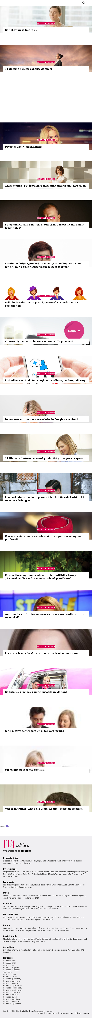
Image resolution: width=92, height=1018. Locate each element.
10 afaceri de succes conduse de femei (28, 68)
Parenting (77, 939)
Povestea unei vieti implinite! (23, 146)
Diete (5, 917)
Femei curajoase (32, 941)
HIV (40, 908)
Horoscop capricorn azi (12, 985)
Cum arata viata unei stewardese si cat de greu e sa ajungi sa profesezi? (43, 537)
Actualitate (8, 947)
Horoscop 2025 (9, 963)
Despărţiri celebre (59, 950)
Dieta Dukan (20, 917)
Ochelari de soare (19, 898)
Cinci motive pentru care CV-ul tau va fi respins (34, 730)
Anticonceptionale (69, 906)
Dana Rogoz (83, 872)
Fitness (11, 917)
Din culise (7, 950)
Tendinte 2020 (33, 898)
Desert (6, 930)
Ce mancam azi (63, 930)
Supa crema (75, 928)
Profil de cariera (46, 23)
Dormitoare (55, 939)
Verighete (7, 898)
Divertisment (9, 869)
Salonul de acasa (26, 887)
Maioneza (13, 930)
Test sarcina (82, 906)
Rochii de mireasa (29, 895)
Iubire (45, 861)
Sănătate (7, 903)
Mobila (38, 939)
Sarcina (6, 906)
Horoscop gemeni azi (11, 979)
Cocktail (66, 928)
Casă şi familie (10, 936)
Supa (44, 928)
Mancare (6, 928)
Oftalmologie (18, 908)
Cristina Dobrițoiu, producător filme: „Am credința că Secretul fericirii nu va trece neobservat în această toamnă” (43, 265)
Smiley (13, 874)
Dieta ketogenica (34, 919)
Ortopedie (47, 908)
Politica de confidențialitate (47, 1013)
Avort (26, 908)
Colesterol (57, 906)
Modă (6, 892)
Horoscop (8, 957)
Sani (43, 885)
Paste (13, 928)
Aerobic (51, 917)
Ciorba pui (41, 930)
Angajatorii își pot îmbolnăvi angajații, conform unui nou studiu (45, 185)
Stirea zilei (23, 950)
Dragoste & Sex (10, 858)
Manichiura (50, 885)
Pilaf (20, 930)
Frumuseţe (8, 882)
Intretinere (42, 917)
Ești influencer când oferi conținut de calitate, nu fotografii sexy (45, 380)
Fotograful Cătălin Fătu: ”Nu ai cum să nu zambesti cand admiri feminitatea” (44, 226)
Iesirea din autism (44, 950)
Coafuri (30, 885)
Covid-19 (80, 950)
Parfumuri (22, 885)
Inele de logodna (78, 895)
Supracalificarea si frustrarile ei (25, 769)
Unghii (15, 885)
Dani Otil (6, 874)
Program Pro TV (78, 874)
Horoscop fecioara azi (12, 981)
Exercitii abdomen (62, 917)
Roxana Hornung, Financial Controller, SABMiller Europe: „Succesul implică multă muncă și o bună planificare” (41, 576)
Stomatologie (46, 906)
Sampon (58, 885)
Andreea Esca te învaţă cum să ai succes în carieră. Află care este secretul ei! (45, 615)
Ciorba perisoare (29, 930)
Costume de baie (44, 895)
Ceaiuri (13, 906)
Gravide (21, 941)
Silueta (24, 919)
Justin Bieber (42, 874)
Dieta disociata (14, 919)
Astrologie (7, 972)
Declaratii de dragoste (22, 863)
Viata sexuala (25, 861)
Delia (25, 874)
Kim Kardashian (36, 872)
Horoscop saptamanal (12, 1003)
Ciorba (19, 928)
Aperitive (84, 928)
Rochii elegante (65, 895)
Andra (19, 874)
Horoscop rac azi (10, 976)
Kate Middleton (23, 872)
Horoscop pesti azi (10, 994)
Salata (33, 928)
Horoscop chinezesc (11, 970)
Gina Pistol (32, 874)
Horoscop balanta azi (11, 999)
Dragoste (7, 861)
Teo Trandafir (60, 872)
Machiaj (37, 885)
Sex (58, 861)
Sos (29, 928)
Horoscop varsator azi (12, 992)
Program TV (66, 874)
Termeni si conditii (66, 1013)
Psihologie (26, 906)
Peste (24, 928)
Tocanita (58, 928)
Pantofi (55, 895)
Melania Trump (54, 874)
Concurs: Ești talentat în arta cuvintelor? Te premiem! (39, 341)
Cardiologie (7, 908)
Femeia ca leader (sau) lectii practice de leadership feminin (42, 653)
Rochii (9, 885)
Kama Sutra (65, 861)
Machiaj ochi (80, 885)
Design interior (66, 939)
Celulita (71, 885)
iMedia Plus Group (26, 1011)
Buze (65, 885)
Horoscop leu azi (10, 997)
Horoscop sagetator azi (12, 990)
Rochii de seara (15, 895)
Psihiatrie (55, 908)
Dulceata (50, 928)
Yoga (35, 917)
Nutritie (73, 917)
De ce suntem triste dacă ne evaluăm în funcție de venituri (41, 419)
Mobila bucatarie (10, 939)
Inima (18, 906)
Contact (86, 1013)
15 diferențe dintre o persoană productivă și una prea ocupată (44, 458)
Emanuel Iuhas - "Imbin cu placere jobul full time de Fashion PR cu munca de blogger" (44, 498)
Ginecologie (36, 906)
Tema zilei (32, 950)
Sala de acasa (47, 919)
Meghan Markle (9, 872)
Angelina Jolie (72, 872)
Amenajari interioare (26, 939)
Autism (42, 941)
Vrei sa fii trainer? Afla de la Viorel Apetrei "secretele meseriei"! (44, 808)
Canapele (45, 939)
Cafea (39, 928)
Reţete (6, 925)
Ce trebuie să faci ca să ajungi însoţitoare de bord (36, 692)
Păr (4, 885)
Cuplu (39, 861)
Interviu (15, 950)
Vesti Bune (72, 950)
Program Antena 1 (10, 876)
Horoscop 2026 (9, 960)
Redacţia (78, 1013)
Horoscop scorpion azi (12, 988)
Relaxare (29, 917)
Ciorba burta (51, 930)
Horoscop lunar (9, 974)
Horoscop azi (8, 965)
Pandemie (7, 952)
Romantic (15, 861)
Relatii (33, 861)
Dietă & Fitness (10, 914)
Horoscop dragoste (11, 967)
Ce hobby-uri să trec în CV (21, 30)
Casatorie (52, 861)
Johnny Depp (49, 872)
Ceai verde (34, 908)
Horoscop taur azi (10, 983)
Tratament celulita (10, 887)
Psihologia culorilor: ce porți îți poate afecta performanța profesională (41, 304)
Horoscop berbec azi (11, 1001)
